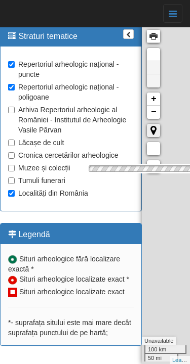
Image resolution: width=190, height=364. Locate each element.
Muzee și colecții (39, 168)
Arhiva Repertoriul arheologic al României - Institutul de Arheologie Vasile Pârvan (67, 120)
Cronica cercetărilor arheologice (63, 155)
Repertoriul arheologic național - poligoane (63, 92)
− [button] (154, 112)
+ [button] (154, 99)
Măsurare (153, 148)
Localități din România (48, 193)
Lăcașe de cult (36, 143)
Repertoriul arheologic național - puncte (63, 69)
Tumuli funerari (36, 180)
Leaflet (180, 360)
